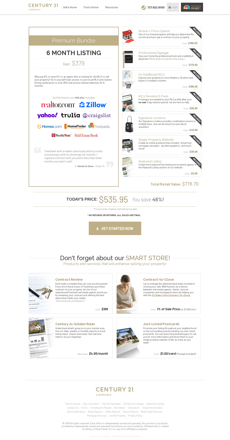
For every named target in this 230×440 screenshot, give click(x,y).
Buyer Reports (95, 411)
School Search (130, 411)
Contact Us (73, 407)
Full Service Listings (133, 403)
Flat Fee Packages (111, 403)
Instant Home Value (152, 407)
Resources (111, 7)
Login (173, 7)
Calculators (134, 407)
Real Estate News (76, 411)
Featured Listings (155, 403)
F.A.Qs (84, 407)
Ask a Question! (91, 403)
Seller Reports (112, 411)
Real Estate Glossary (151, 411)
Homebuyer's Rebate (100, 407)
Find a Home (91, 7)
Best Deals (119, 407)
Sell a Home (70, 7)
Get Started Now (115, 228)
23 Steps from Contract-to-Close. (171, 295)
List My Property (117, 415)
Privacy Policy (135, 415)
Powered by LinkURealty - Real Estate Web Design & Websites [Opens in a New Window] (115, 436)
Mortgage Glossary (97, 415)
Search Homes (72, 403)
